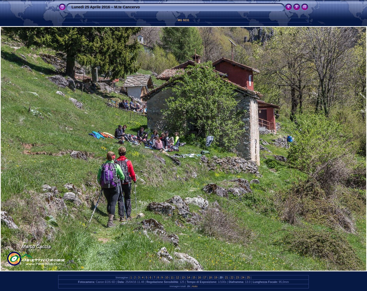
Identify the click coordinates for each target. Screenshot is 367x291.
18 (210, 277)
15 (194, 277)
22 (232, 277)
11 (172, 277)
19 (215, 277)
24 (242, 277)
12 (177, 277)
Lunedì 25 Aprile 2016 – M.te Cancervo (106, 7)
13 (183, 277)
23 (237, 277)
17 (205, 277)
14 (188, 277)
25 (248, 277)
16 (199, 277)
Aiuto (195, 286)
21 (226, 277)
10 (166, 277)
